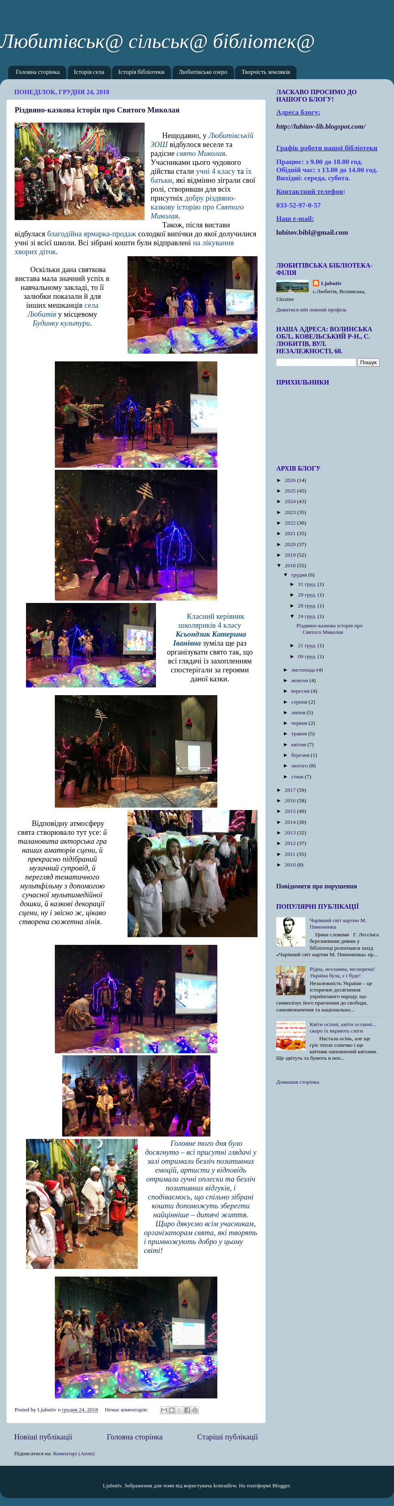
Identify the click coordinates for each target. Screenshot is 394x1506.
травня (299, 733)
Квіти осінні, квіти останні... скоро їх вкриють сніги (343, 1027)
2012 (291, 843)
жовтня (300, 680)
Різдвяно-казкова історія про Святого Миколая (97, 110)
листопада (303, 670)
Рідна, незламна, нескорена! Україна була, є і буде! (342, 972)
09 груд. (308, 656)
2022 (291, 523)
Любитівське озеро (203, 72)
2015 (291, 811)
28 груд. (308, 606)
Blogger (281, 1485)
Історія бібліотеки (141, 72)
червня (300, 723)
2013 (291, 833)
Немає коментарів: (127, 1410)
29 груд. (308, 595)
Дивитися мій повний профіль (311, 310)
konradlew (224, 1485)
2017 (291, 790)
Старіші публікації (227, 1437)
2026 (291, 480)
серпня (300, 702)
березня (301, 755)
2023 (291, 512)
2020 (291, 544)
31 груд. (308, 584)
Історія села (89, 72)
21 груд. (308, 645)
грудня (299, 575)
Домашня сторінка (297, 1082)
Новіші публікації (43, 1437)
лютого (300, 766)
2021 (291, 533)
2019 (291, 555)
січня (298, 777)
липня (299, 712)
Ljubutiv (331, 283)
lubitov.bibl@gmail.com (312, 232)
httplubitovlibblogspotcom (321, 126)
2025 (291, 491)
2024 (291, 501)
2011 (291, 854)
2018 (291, 565)
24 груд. (308, 616)
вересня (301, 691)
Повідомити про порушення (316, 886)
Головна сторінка (38, 72)
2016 (291, 800)
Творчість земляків (265, 72)
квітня (299, 744)
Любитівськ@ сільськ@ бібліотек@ (157, 41)
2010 (291, 865)
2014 (291, 822)
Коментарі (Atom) (74, 1453)
